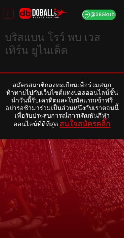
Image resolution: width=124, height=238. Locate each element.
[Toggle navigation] (8, 14)
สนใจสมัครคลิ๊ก (85, 123)
